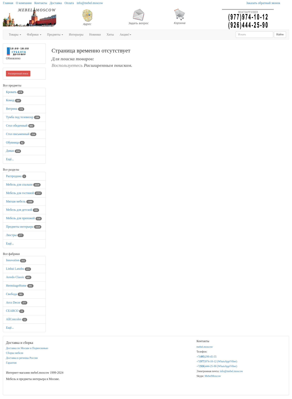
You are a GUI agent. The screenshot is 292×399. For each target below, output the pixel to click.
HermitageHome (19, 285)
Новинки (95, 34)
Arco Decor (16, 302)
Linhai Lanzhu (18, 268)
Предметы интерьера (23, 226)
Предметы (55, 34)
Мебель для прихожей (24, 218)
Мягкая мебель (20, 201)
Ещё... (10, 159)
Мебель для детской (22, 209)
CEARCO (15, 310)
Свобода (15, 294)
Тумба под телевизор (23, 117)
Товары (15, 34)
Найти (280, 34)
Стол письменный (21, 134)
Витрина (15, 108)
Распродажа (16, 176)
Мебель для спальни (23, 184)
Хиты (110, 34)
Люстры (15, 235)
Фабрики (34, 34)
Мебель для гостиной (24, 193)
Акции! (125, 34)
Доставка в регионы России (22, 358)
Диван (13, 150)
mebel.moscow (205, 346)
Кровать (14, 92)
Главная (8, 3)
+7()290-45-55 (207, 356)
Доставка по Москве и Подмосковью (27, 348)
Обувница (15, 142)
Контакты (40, 3)
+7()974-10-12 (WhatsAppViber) (217, 361)
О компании (24, 3)
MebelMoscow (213, 376)
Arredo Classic (18, 277)
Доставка (56, 3)
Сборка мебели (14, 353)
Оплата (69, 3)
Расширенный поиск (18, 73)
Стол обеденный (20, 125)
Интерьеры (76, 34)
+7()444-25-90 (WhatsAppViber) (217, 366)
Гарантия (11, 362)
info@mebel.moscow (90, 3)
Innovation (16, 260)
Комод (13, 100)
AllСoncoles (16, 319)
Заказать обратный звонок (263, 3)
